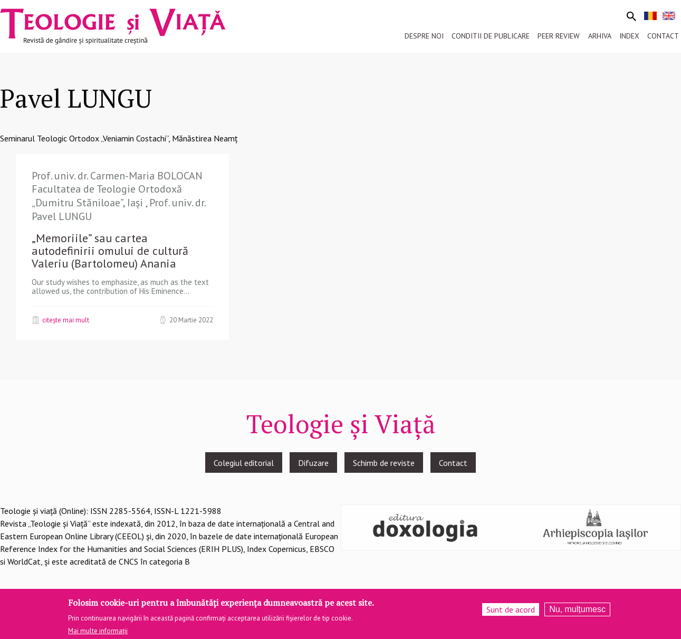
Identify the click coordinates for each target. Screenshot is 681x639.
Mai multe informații (98, 634)
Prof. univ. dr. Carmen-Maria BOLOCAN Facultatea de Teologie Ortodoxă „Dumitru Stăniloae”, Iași (117, 189)
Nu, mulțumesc (577, 612)
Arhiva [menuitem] (599, 36)
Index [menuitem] (629, 36)
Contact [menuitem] (663, 36)
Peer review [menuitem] (559, 36)
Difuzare (313, 462)
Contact (453, 462)
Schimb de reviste (384, 462)
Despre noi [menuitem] (424, 36)
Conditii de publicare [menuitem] (491, 36)
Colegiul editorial (244, 462)
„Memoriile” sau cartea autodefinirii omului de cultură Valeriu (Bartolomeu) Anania (110, 251)
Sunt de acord (510, 612)
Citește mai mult (65, 320)
